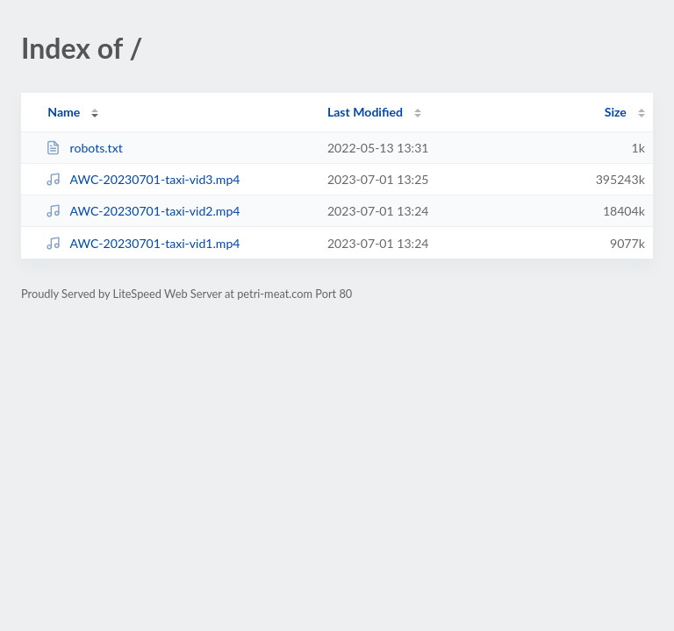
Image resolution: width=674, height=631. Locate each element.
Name (63, 111)
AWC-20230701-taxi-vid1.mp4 (143, 243)
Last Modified (365, 111)
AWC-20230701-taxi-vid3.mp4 (143, 179)
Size (616, 111)
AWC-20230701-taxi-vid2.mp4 (143, 210)
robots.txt (84, 147)
